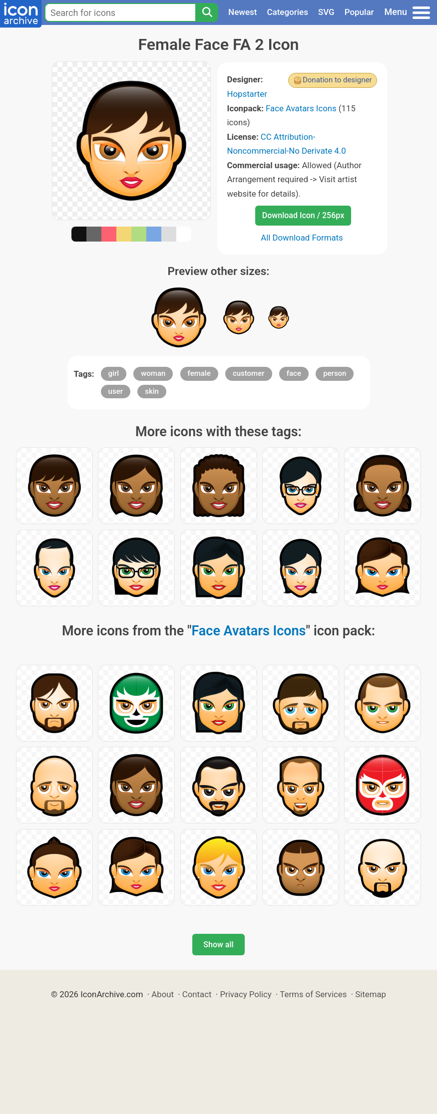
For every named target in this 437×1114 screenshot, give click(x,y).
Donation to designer (337, 79)
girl (113, 373)
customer (249, 373)
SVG (326, 12)
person (334, 373)
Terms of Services (313, 994)
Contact (197, 994)
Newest (242, 12)
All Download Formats (302, 238)
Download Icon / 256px (303, 215)
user (115, 391)
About (162, 994)
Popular (359, 12)
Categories (287, 12)
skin (152, 391)
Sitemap (370, 994)
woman (153, 373)
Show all (218, 944)
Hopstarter (247, 94)
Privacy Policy (245, 994)
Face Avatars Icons (301, 108)
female (199, 373)
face (294, 373)
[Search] (206, 12)
